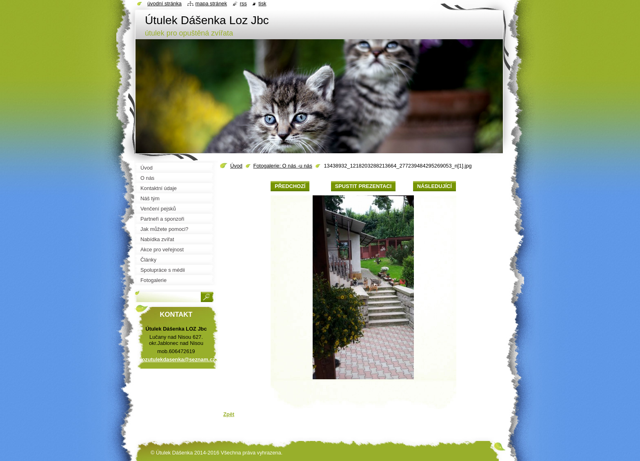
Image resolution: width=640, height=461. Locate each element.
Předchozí (290, 186)
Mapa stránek (211, 3)
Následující (434, 186)
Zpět (228, 414)
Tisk (262, 3)
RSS (243, 3)
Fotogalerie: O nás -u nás (282, 166)
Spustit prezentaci (363, 186)
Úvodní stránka (164, 3)
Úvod (236, 166)
